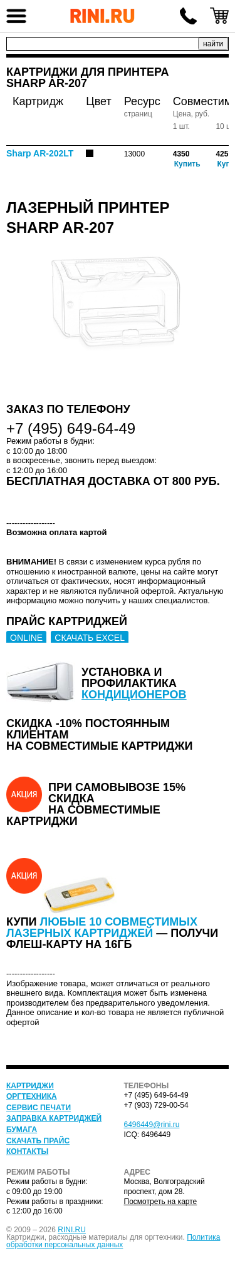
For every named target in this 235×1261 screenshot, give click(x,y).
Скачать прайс (38, 1140)
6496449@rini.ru (152, 1124)
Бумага (21, 1129)
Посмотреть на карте (160, 1201)
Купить (187, 164)
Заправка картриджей (54, 1118)
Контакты (27, 1151)
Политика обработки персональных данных (113, 1241)
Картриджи (30, 1085)
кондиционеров (134, 694)
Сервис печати (38, 1107)
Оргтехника (31, 1096)
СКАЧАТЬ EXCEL (90, 638)
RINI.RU (72, 1229)
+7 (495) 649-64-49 (188, 15)
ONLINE (26, 638)
